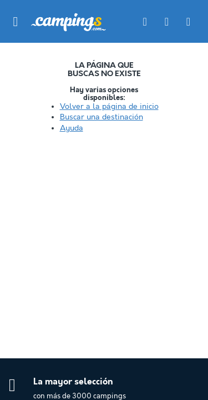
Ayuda (71, 128)
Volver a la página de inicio (109, 106)
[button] (15, 21)
